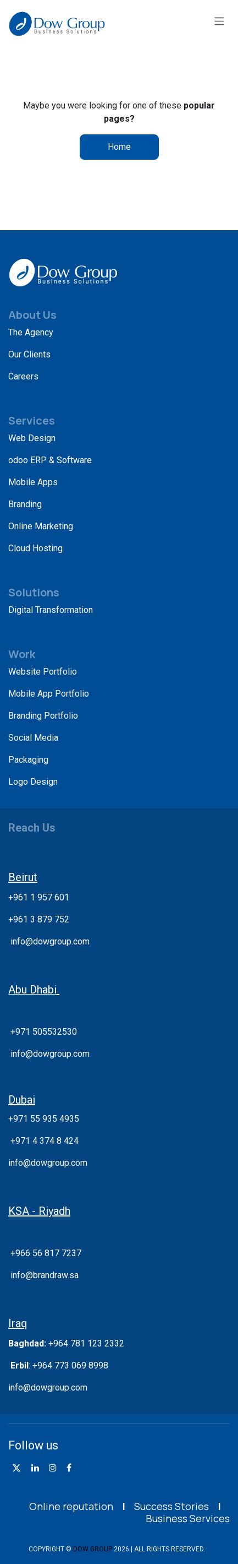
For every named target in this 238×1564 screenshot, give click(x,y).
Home (119, 147)
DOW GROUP (92, 1549)
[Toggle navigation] (219, 20)
